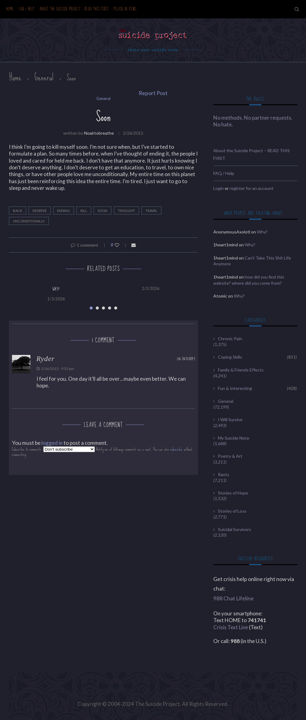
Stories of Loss (232, 511)
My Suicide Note (233, 438)
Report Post (153, 93)
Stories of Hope (233, 492)
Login (218, 188)
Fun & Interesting (257, 388)
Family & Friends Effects (241, 369)
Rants (223, 474)
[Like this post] (121, 245)
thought (126, 211)
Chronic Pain (230, 338)
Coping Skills (257, 357)
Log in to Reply (186, 359)
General (44, 77)
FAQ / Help (26, 9)
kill (83, 211)
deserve (40, 211)
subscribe (176, 449)
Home (10, 9)
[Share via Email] (133, 245)
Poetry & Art (230, 456)
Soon (102, 211)
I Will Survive (230, 419)
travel (151, 211)
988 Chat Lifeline (233, 598)
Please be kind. (126, 9)
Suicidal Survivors (234, 529)
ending (63, 211)
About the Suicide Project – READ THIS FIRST (74, 9)
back (17, 211)
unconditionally (29, 221)
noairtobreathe (99, 133)
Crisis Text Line (230, 627)
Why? (56, 289)
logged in (52, 443)
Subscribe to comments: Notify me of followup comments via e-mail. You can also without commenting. (102, 451)
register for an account (251, 188)
